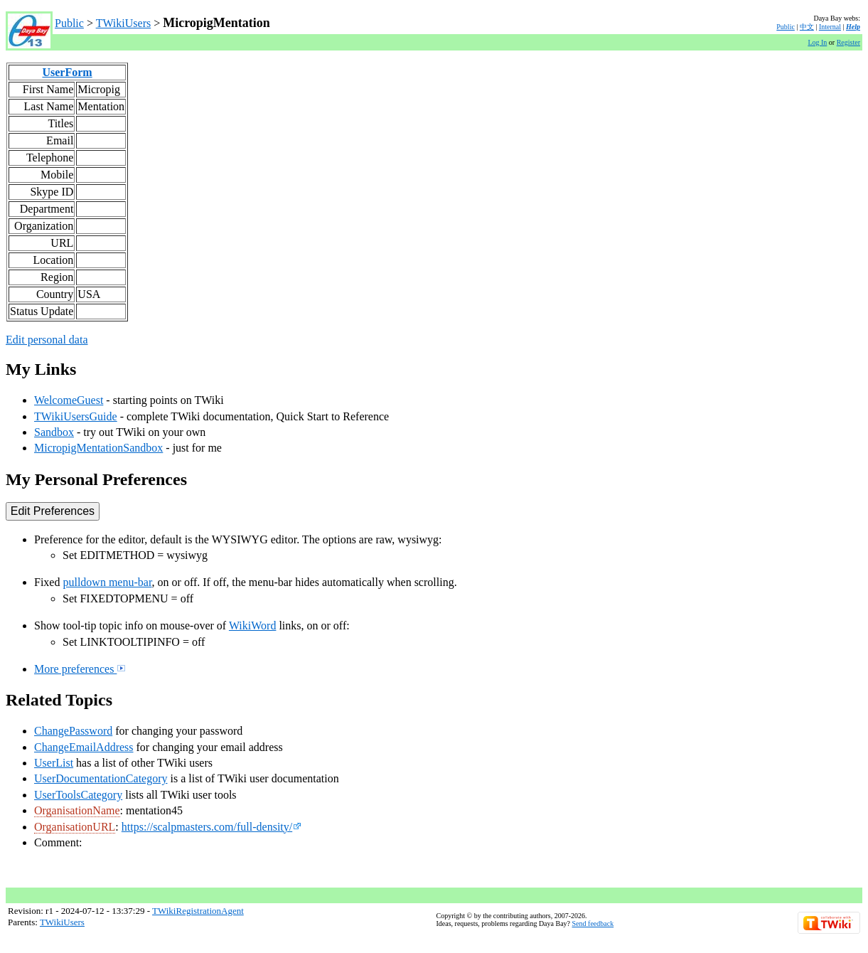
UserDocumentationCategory (101, 778)
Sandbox (54, 432)
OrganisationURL (74, 827)
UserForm (67, 72)
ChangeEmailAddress (84, 747)
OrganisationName (77, 810)
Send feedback (593, 923)
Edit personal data (47, 340)
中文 (807, 27)
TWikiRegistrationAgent (198, 910)
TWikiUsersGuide (75, 416)
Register (848, 42)
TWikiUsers (123, 23)
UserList (53, 763)
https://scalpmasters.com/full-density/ (211, 827)
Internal (830, 27)
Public (69, 23)
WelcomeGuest (68, 400)
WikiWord (253, 625)
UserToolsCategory (78, 795)
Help (853, 27)
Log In (817, 42)
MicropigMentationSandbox (98, 448)
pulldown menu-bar (107, 582)
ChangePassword (73, 731)
